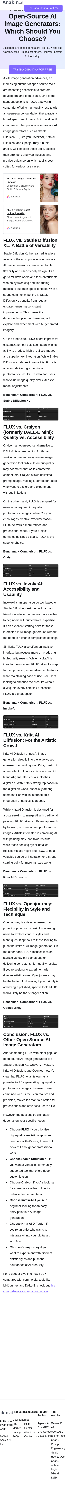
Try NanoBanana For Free (43, 8)
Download (18, 1419)
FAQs (16, 1436)
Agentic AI (43, 1423)
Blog (26, 1419)
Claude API (44, 1435)
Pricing (17, 1432)
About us (29, 1432)
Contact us (30, 1436)
